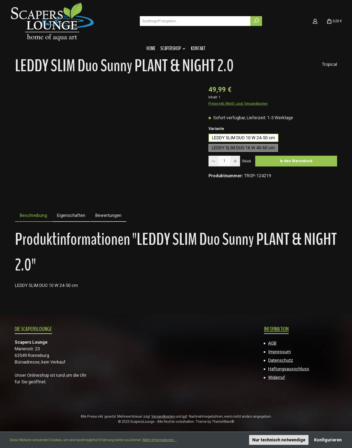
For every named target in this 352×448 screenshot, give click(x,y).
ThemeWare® (223, 422)
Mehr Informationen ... (160, 440)
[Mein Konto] (315, 21)
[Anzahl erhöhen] (235, 161)
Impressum (279, 351)
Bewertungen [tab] (108, 215)
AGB (272, 343)
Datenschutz (280, 360)
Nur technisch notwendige (278, 439)
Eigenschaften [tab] (71, 215)
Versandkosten (163, 416)
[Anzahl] (224, 161)
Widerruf (276, 377)
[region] (107, 137)
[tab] (33, 215)
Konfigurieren (328, 439)
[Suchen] (256, 21)
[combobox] (195, 21)
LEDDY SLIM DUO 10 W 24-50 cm (243, 137)
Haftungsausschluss (288, 368)
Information (276, 329)
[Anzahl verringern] (214, 161)
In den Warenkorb (296, 161)
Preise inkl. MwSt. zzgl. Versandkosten (238, 104)
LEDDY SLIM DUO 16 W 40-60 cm (243, 147)
